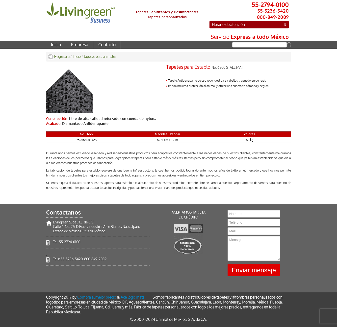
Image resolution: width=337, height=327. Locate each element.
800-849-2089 (95, 259)
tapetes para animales (100, 56)
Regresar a (62, 56)
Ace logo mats (132, 297)
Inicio (56, 45)
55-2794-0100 (69, 242)
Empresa (79, 45)
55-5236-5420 (71, 259)
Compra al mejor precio (96, 297)
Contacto (107, 45)
